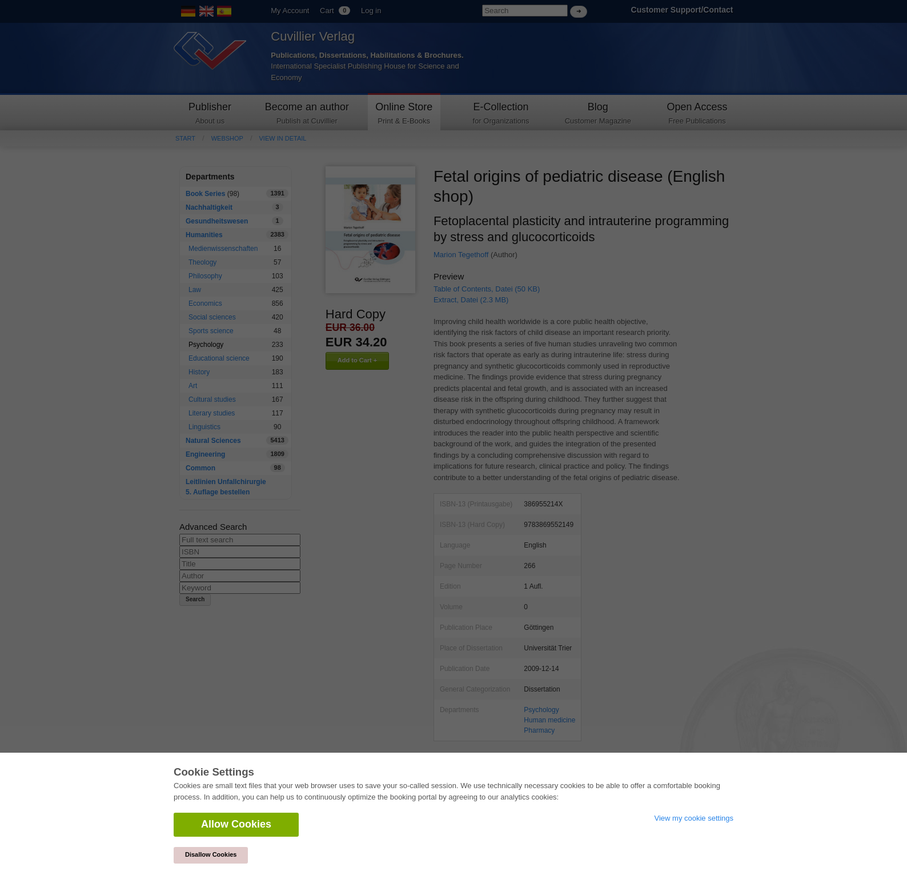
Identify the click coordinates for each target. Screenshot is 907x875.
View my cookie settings (694, 818)
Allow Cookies (236, 824)
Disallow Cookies (210, 854)
